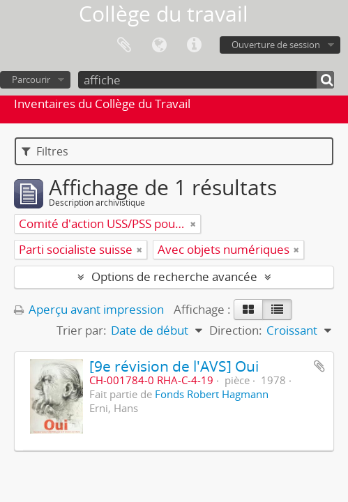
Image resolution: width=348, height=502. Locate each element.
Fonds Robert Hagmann (211, 394)
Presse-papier (124, 45)
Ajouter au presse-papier (319, 366)
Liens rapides (193, 45)
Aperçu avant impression (89, 309)
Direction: (235, 330)
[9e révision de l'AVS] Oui (174, 366)
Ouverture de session (276, 44)
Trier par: (81, 330)
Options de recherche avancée (174, 276)
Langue (159, 45)
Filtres (45, 151)
